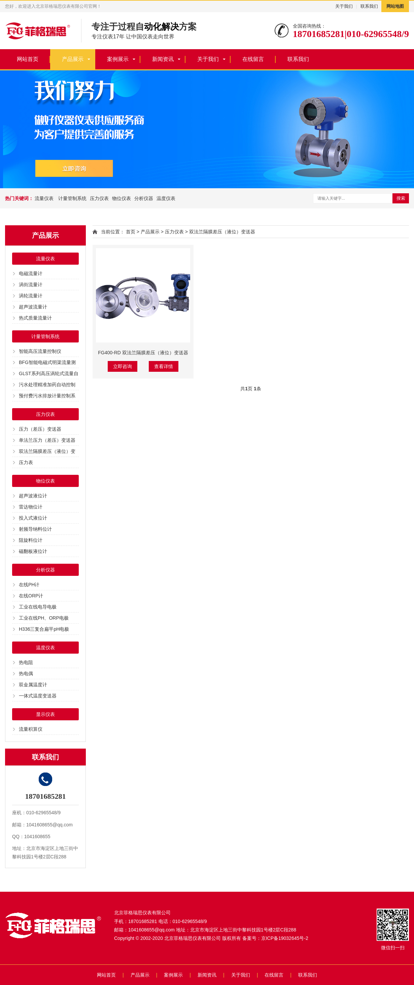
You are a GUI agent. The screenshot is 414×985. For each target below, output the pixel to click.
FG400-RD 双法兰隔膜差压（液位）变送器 (143, 352)
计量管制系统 (72, 198)
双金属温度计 (33, 684)
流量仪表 (44, 198)
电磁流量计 (30, 273)
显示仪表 (45, 714)
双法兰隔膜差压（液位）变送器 (222, 231)
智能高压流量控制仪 (40, 351)
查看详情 (163, 366)
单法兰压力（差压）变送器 (47, 440)
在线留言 (253, 59)
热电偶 (26, 673)
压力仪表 (99, 198)
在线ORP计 (31, 595)
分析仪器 (143, 198)
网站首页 (27, 59)
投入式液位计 (33, 518)
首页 (130, 231)
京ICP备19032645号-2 (284, 938)
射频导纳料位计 (35, 529)
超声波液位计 (33, 495)
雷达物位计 (30, 507)
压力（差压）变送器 (40, 429)
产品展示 (72, 59)
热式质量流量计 (35, 318)
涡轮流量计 (30, 295)
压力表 (26, 462)
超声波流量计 (33, 306)
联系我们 (369, 6)
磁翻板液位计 (33, 551)
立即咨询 (122, 366)
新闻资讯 (163, 59)
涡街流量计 (30, 284)
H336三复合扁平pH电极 (44, 629)
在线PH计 (29, 584)
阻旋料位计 (30, 540)
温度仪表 (166, 198)
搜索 (400, 198)
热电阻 (26, 662)
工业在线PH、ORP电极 (44, 618)
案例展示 (118, 59)
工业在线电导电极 (38, 607)
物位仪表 (121, 198)
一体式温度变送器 (38, 695)
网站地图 (395, 6)
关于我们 (344, 6)
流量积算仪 (30, 729)
